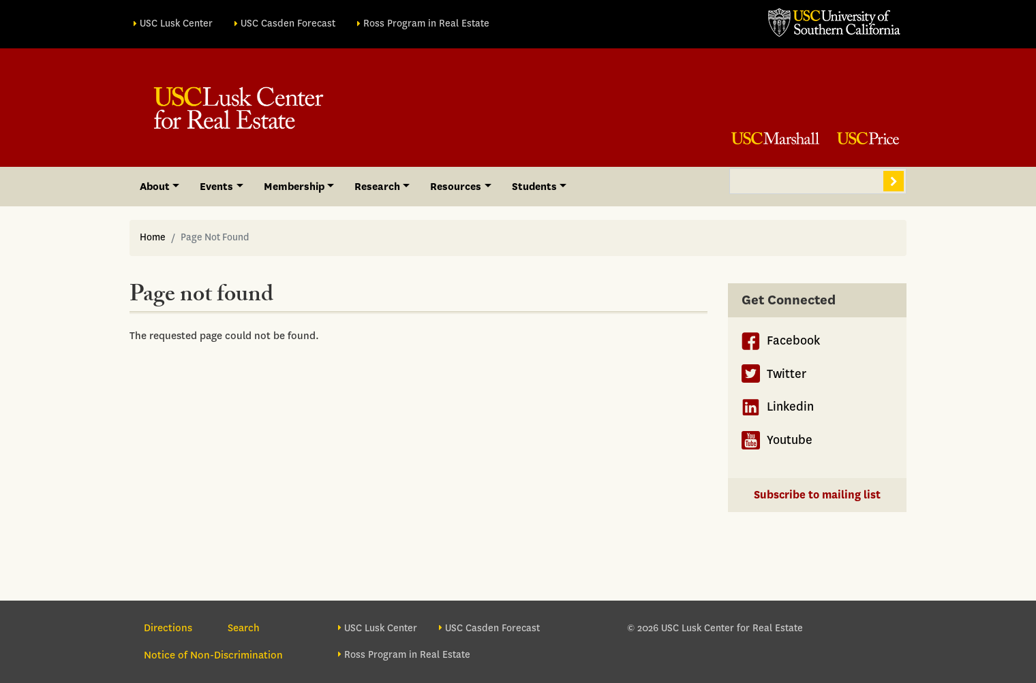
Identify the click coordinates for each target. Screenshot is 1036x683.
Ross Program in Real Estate (426, 23)
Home (153, 237)
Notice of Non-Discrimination (213, 655)
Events (216, 186)
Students (534, 186)
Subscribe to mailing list (817, 495)
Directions (168, 628)
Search (893, 181)
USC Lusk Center (176, 23)
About (155, 186)
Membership (294, 186)
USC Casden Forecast (288, 23)
